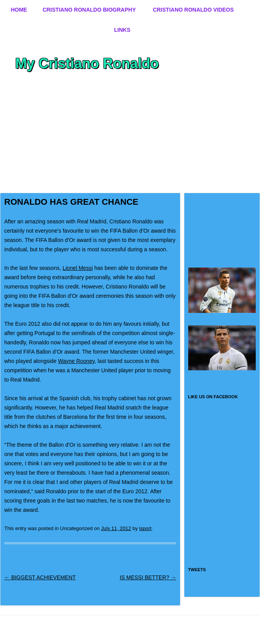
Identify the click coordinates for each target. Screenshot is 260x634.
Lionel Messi (77, 268)
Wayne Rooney (76, 361)
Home (19, 10)
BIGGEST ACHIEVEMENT (40, 577)
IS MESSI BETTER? (148, 577)
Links (122, 30)
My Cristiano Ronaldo (87, 63)
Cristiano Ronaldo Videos (193, 10)
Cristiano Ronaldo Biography (89, 10)
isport (145, 528)
